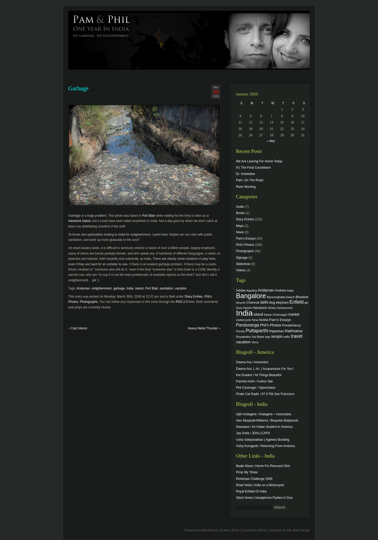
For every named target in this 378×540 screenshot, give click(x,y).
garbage (119, 288)
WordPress (210, 530)
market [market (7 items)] (294, 314)
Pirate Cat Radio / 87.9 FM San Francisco (265, 394)
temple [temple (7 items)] (276, 336)
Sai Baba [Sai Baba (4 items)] (257, 336)
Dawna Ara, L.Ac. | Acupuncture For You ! (265, 369)
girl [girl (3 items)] (306, 302)
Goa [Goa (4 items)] (239, 307)
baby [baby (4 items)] (290, 290)
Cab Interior (79, 328)
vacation (181, 288)
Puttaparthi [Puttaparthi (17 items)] (257, 330)
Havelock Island (79, 221)
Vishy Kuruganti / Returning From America (265, 446)
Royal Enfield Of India (251, 491)
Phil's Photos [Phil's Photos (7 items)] (270, 325)
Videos (240, 270)
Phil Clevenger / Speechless (255, 388)
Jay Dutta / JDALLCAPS (253, 433)
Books (240, 213)
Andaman (83, 288)
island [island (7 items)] (258, 314)
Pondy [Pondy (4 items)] (240, 331)
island (139, 288)
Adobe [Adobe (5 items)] (241, 290)
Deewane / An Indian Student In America (264, 427)
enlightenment (101, 288)
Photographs (89, 302)
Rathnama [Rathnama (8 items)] (294, 331)
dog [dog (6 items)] (272, 302)
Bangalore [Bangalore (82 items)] (251, 295)
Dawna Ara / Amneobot (252, 362)
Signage (242, 257)
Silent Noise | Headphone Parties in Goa (264, 498)
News (240, 232)
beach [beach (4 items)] (290, 297)
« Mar (271, 141)
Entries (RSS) (229, 530)
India (130, 288)
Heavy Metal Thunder (203, 328)
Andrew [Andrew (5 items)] (280, 290)
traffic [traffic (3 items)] (286, 336)
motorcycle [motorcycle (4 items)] (243, 319)
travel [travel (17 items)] (296, 336)
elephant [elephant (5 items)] (282, 302)
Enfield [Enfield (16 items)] (297, 302)
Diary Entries (194, 296)
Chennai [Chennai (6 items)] (252, 302)
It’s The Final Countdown (253, 167)
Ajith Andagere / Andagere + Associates (263, 414)
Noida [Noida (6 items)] (263, 320)
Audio (240, 207)
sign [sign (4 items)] (268, 336)
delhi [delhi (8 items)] (264, 302)
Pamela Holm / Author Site (254, 381)
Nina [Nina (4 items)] (255, 319)
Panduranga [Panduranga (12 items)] (247, 325)
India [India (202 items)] (244, 313)
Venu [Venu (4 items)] (255, 342)
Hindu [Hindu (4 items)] (272, 307)
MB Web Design (298, 530)
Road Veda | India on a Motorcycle (260, 485)
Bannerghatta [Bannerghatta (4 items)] (276, 297)
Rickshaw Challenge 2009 (254, 479)
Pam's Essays (246, 238)
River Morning (246, 187)
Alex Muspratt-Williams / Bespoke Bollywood (267, 420)
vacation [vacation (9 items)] (243, 342)
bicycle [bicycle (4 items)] (240, 302)
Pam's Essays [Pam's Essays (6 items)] (280, 320)
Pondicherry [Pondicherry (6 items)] (291, 325)
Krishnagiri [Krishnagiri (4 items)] (280, 314)
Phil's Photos (245, 245)
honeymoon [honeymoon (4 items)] (285, 307)
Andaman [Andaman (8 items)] (266, 290)
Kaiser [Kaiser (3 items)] (268, 314)
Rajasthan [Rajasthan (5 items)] (276, 331)
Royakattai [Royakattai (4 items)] (243, 336)
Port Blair (148, 215)
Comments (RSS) (254, 530)
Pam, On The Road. (250, 180)
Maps (240, 226)
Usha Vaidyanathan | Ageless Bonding (262, 440)
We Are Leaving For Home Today (259, 161)
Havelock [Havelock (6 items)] (260, 308)
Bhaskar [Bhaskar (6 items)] (302, 297)
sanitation (166, 288)
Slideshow (243, 264)
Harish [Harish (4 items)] (247, 307)
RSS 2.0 (182, 302)
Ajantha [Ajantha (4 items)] (251, 290)
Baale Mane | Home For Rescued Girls (263, 466)
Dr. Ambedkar (245, 174)
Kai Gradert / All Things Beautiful (258, 375)
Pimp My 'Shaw (247, 472)
